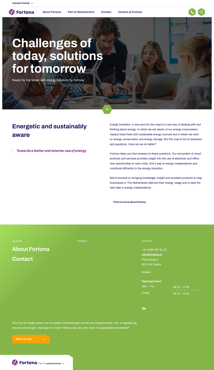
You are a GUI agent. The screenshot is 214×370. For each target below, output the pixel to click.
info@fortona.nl (152, 254)
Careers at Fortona (130, 12)
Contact (106, 12)
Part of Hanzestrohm (81, 12)
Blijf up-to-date (31, 339)
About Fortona (52, 12)
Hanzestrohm (21, 3)
